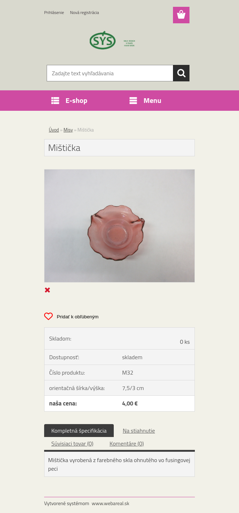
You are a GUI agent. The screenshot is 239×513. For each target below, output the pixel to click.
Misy (68, 129)
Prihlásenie (54, 12)
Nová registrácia (84, 12)
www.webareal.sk (111, 503)
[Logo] (115, 42)
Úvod (54, 129)
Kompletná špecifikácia (79, 430)
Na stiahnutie (139, 430)
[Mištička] (119, 172)
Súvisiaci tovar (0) (72, 443)
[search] (181, 73)
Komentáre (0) (126, 443)
